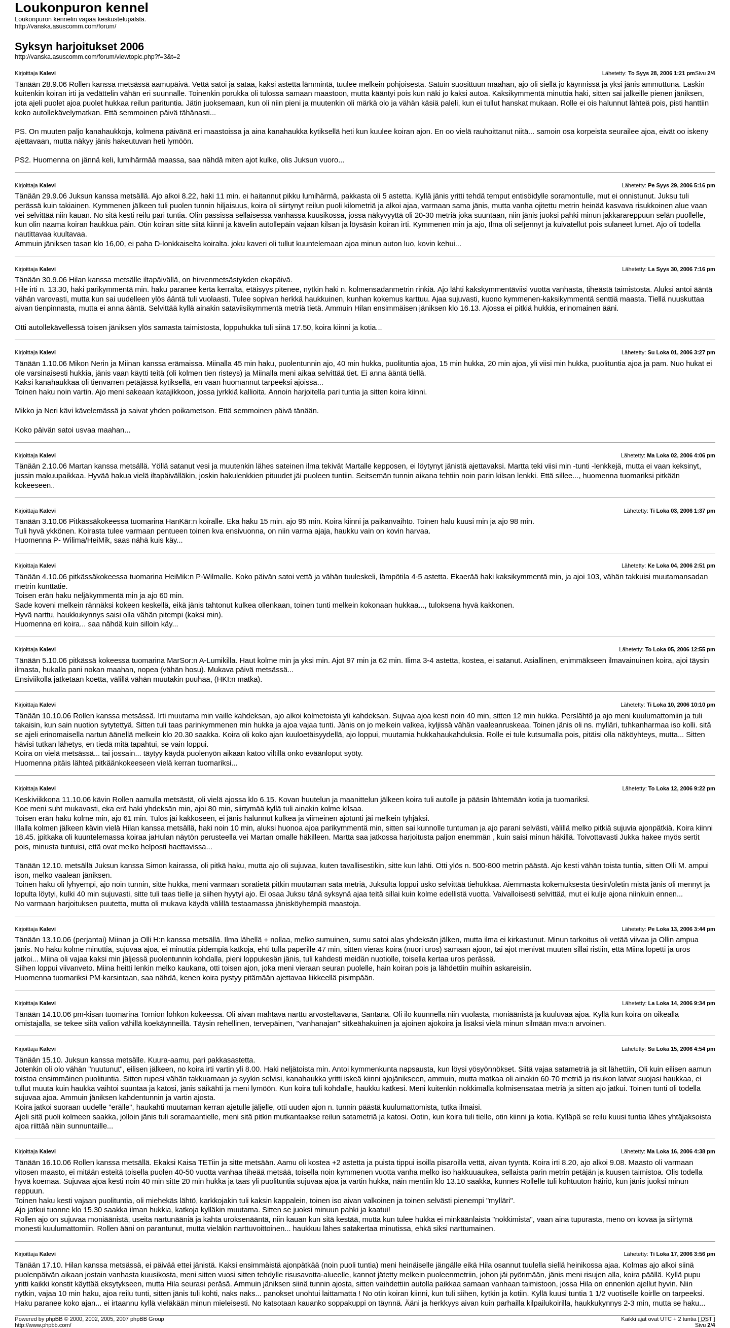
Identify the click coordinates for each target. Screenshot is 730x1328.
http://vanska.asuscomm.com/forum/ (65, 26)
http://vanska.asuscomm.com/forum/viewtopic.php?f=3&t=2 (97, 56)
